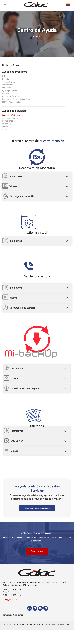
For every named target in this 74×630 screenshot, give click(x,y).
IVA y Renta (7, 87)
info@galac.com (10, 599)
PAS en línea (7, 121)
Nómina (5, 93)
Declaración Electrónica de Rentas (17, 99)
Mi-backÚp (6, 123)
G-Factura (6, 79)
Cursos (5, 126)
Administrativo (8, 82)
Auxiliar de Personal (10, 96)
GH (3, 76)
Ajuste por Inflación (10, 90)
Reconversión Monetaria (12, 115)
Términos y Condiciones (13, 615)
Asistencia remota (10, 118)
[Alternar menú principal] (5, 5)
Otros (4, 129)
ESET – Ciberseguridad (12, 102)
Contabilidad (7, 84)
